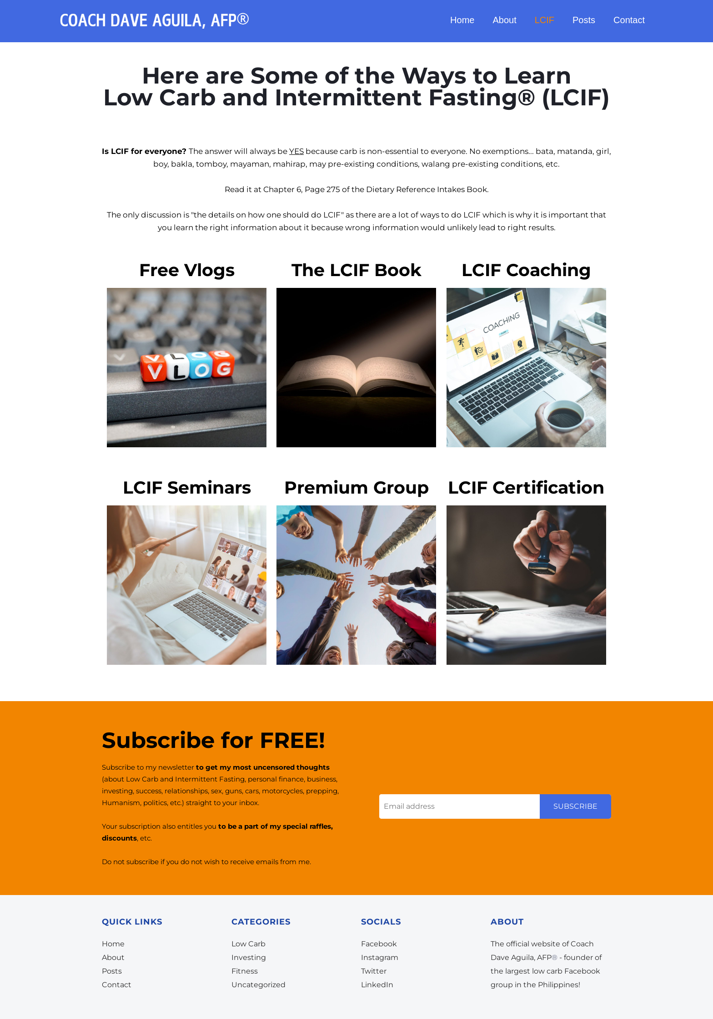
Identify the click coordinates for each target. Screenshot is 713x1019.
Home (462, 21)
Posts (583, 21)
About (504, 21)
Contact (629, 21)
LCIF (544, 21)
